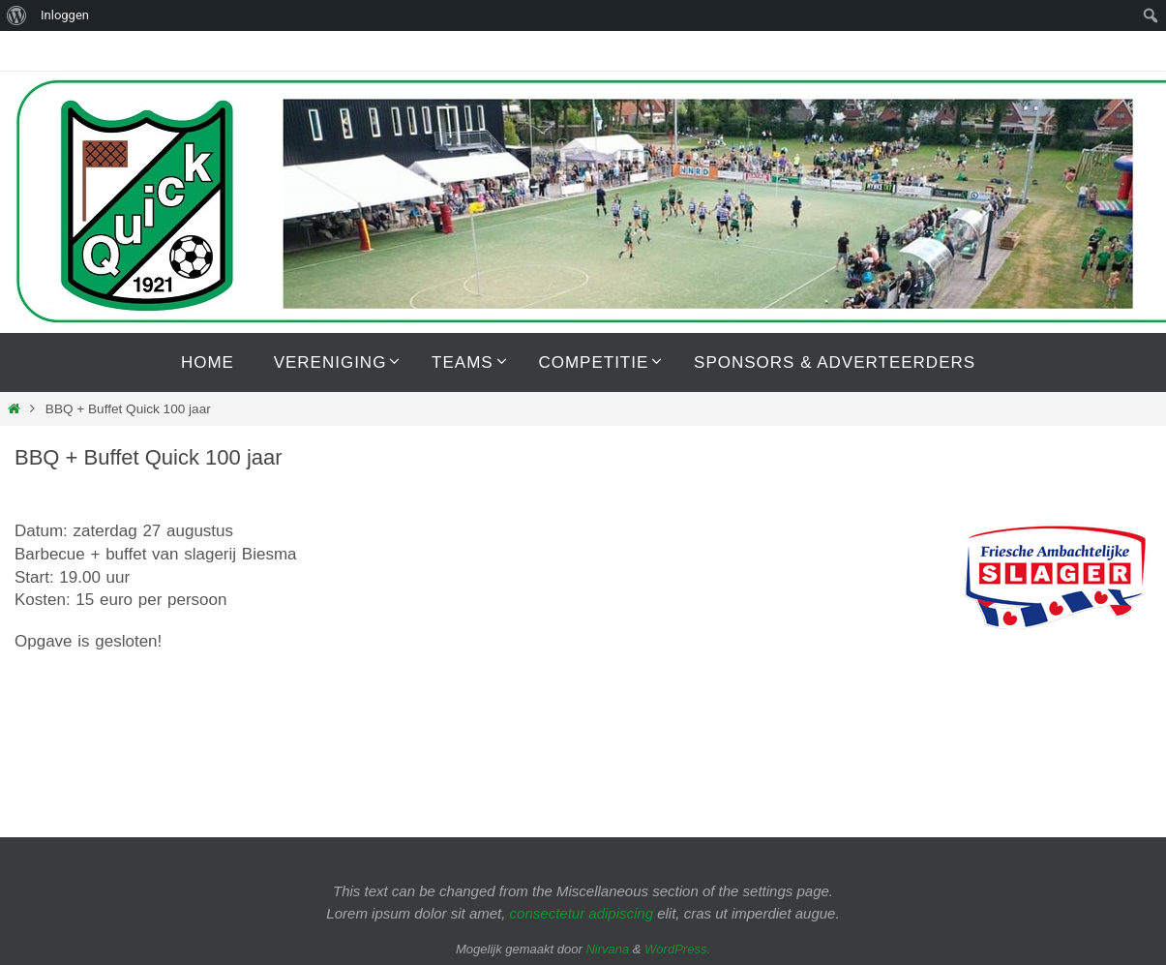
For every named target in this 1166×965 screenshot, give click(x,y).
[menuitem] (17, 15)
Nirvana (607, 949)
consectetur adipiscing (581, 913)
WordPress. (677, 949)
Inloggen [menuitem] (65, 15)
